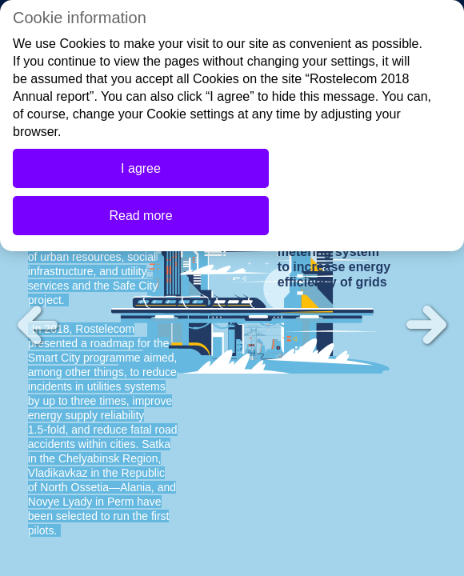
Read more (140, 215)
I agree (141, 168)
